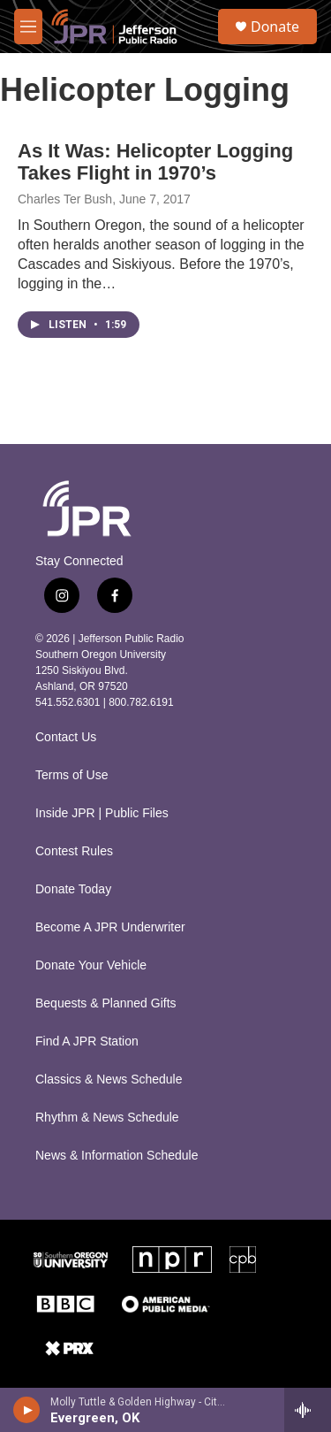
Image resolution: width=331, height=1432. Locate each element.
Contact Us (65, 737)
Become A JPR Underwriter (110, 927)
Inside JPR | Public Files (102, 813)
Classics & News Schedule (109, 1079)
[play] (27, 1410)
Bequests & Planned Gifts (106, 1003)
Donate (275, 26)
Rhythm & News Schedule (107, 1117)
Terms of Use (71, 775)
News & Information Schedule (116, 1155)
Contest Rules (74, 851)
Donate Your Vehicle (91, 965)
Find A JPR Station (87, 1041)
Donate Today (73, 889)
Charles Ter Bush (65, 199)
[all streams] (307, 1410)
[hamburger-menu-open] (28, 26)
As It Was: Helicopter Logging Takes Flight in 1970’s (155, 162)
